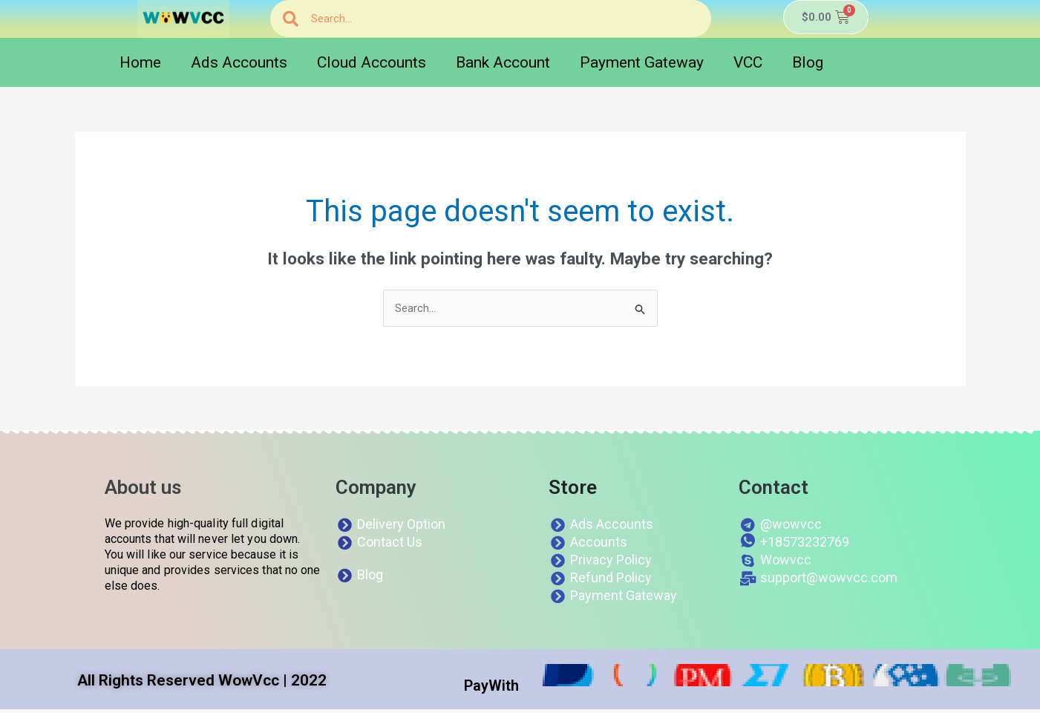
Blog (807, 62)
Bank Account (503, 62)
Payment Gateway (642, 62)
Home (140, 62)
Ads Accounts (239, 62)
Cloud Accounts (371, 62)
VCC (747, 62)
